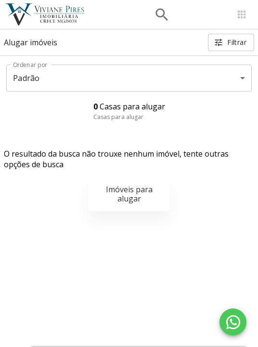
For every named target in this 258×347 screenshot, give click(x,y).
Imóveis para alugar (129, 194)
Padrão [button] (26, 78)
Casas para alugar (118, 117)
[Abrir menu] (241, 14)
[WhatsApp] (232, 321)
